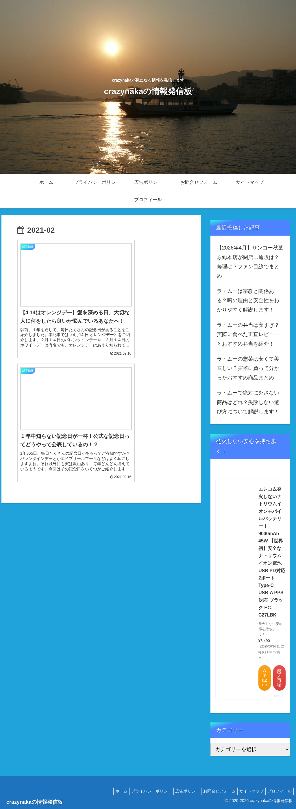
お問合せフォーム (213, 791)
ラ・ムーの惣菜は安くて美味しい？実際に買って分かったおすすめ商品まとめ (248, 368)
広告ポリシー (179, 791)
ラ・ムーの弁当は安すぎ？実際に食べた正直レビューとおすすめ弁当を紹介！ (248, 334)
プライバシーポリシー (141, 791)
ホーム (108, 791)
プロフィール (278, 791)
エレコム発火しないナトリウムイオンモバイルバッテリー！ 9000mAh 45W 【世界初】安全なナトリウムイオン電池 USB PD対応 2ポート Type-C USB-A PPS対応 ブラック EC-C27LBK (271, 552)
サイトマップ (248, 791)
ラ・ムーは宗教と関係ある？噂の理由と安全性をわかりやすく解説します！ (248, 300)
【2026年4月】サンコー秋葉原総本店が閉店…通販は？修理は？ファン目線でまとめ (250, 262)
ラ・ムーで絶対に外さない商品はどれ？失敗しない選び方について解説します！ (248, 402)
